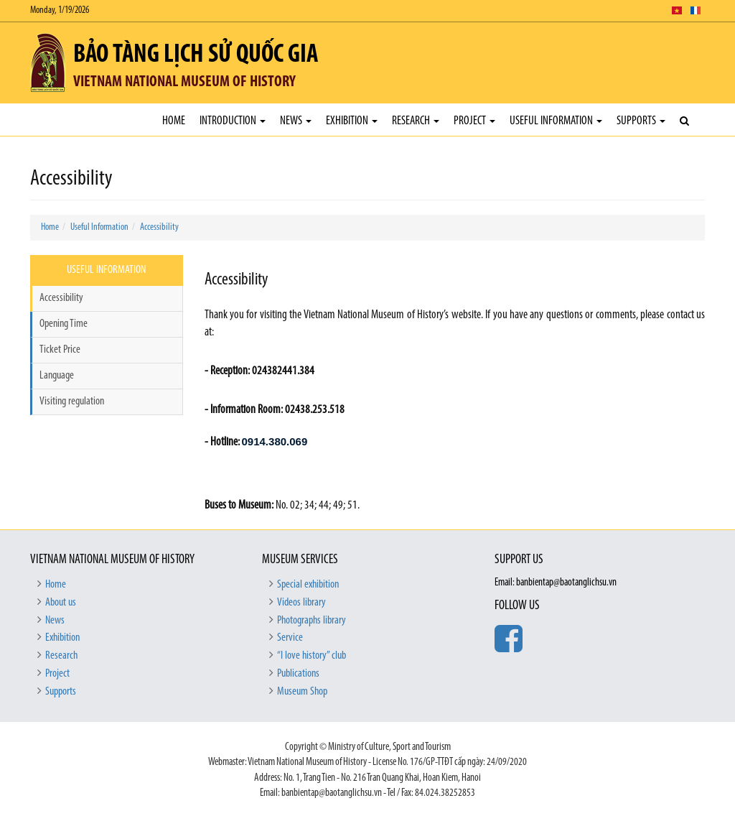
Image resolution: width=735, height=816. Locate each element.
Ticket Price (59, 350)
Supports (641, 121)
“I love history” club (311, 656)
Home (173, 121)
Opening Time (63, 324)
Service (290, 638)
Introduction (233, 121)
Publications (298, 674)
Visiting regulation (71, 401)
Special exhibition (308, 584)
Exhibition (352, 121)
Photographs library (311, 620)
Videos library (301, 602)
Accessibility (159, 227)
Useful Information (556, 121)
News (296, 121)
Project (474, 121)
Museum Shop (302, 691)
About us (60, 602)
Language (56, 375)
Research (415, 121)
